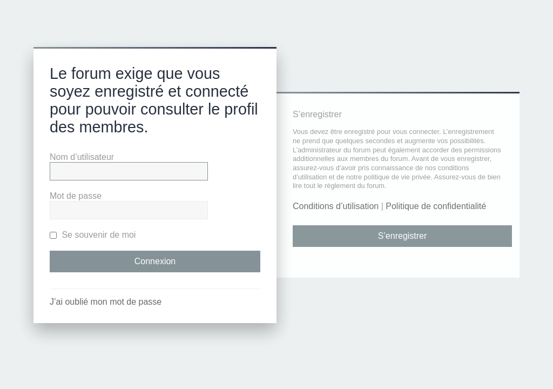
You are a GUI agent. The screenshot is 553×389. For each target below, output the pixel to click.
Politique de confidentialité (436, 206)
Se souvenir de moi (93, 234)
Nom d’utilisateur (82, 157)
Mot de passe (76, 195)
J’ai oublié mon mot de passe (105, 301)
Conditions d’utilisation (336, 206)
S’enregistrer (402, 235)
